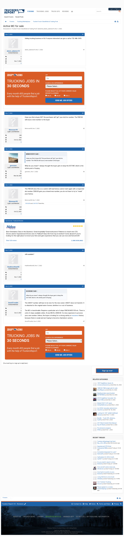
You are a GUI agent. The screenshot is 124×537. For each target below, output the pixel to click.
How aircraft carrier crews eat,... (106, 467)
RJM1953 (35, 203)
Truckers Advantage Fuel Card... (106, 441)
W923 (99, 430)
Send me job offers (63, 100)
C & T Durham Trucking (104, 482)
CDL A (48, 95)
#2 (83, 113)
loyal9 (99, 420)
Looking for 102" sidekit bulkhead (107, 413)
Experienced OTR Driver (104, 446)
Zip (46, 75)
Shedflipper (100, 390)
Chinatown (100, 469)
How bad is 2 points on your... (106, 472)
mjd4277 (99, 459)
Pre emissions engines (104, 428)
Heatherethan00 (13, 267)
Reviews (65, 11)
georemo (13, 166)
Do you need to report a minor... (106, 462)
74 (20, 171)
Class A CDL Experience (54, 83)
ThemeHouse (74, 533)
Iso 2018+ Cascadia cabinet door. (107, 408)
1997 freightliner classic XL (105, 383)
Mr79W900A (101, 395)
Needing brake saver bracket (106, 393)
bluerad (99, 464)
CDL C (67, 95)
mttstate (99, 478)
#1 (83, 34)
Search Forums (8, 17)
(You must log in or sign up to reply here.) (15, 363)
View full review (11, 240)
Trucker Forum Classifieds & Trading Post (24, 29)
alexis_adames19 (49, 29)
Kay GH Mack (101, 425)
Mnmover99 (13, 130)
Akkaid (99, 415)
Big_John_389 (101, 443)
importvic (100, 410)
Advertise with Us (53, 517)
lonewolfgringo (102, 488)
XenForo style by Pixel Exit (62, 530)
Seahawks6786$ (102, 448)
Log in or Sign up (115, 9)
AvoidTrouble (13, 303)
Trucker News (29, 517)
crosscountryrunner (103, 385)
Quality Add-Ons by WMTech (62, 532)
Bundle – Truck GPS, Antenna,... (106, 418)
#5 (83, 250)
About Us (17, 517)
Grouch (99, 484)
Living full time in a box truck (105, 477)
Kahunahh (100, 454)
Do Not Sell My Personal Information (92, 517)
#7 (83, 286)
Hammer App (68, 517)
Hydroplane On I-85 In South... (106, 457)
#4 (83, 185)
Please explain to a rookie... (105, 487)
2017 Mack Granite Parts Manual (106, 423)
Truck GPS (55, 11)
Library (40, 517)
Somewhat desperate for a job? (106, 452)
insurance (75, 315)
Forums (30, 11)
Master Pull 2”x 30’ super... (105, 403)
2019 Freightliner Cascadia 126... (107, 398)
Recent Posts (19, 17)
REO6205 (27, 203)
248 (20, 135)
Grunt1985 (100, 400)
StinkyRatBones (102, 405)
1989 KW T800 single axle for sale (107, 388)
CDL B (57, 95)
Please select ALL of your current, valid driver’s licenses (60, 92)
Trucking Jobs (42, 11)
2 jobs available (77, 240)
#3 (83, 149)
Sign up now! (107, 371)
